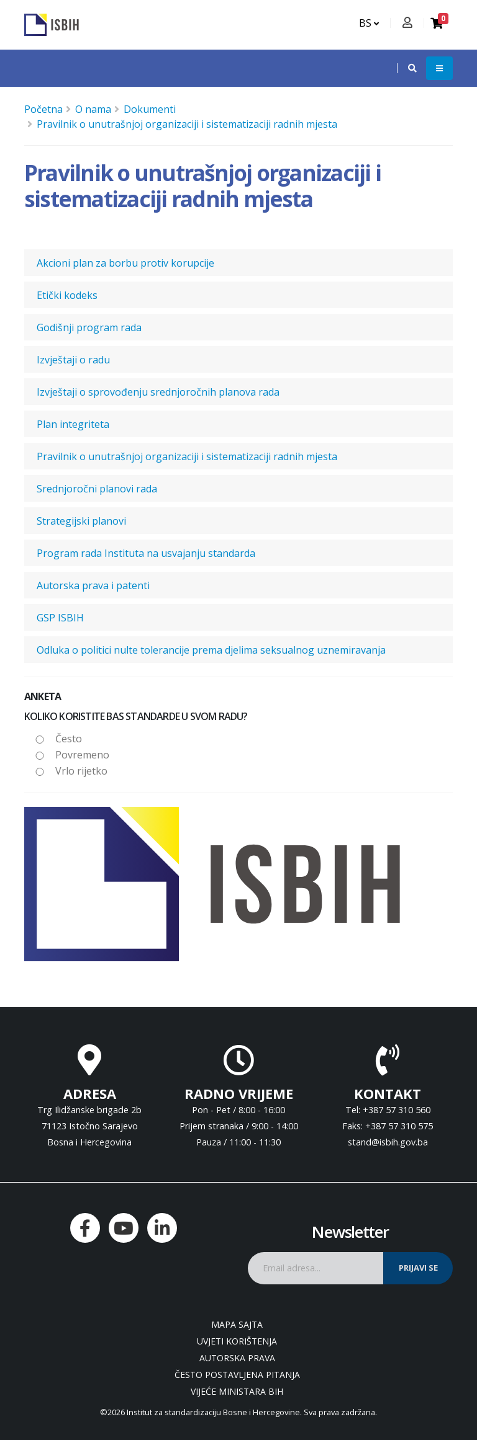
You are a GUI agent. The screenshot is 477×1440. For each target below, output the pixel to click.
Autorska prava (237, 1358)
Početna (43, 109)
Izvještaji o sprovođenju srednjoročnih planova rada (158, 392)
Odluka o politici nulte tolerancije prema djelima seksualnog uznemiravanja (211, 650)
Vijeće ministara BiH (237, 1391)
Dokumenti (150, 109)
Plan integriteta (73, 424)
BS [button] (369, 23)
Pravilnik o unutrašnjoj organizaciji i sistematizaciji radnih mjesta (187, 124)
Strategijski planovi (81, 521)
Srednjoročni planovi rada (97, 489)
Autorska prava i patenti (93, 585)
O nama (93, 109)
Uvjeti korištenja (237, 1341)
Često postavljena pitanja (237, 1374)
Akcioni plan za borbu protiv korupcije (125, 263)
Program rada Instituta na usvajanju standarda (146, 553)
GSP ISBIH (60, 617)
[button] (406, 68)
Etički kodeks (67, 295)
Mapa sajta (237, 1324)
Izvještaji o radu (73, 360)
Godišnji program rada (89, 327)
